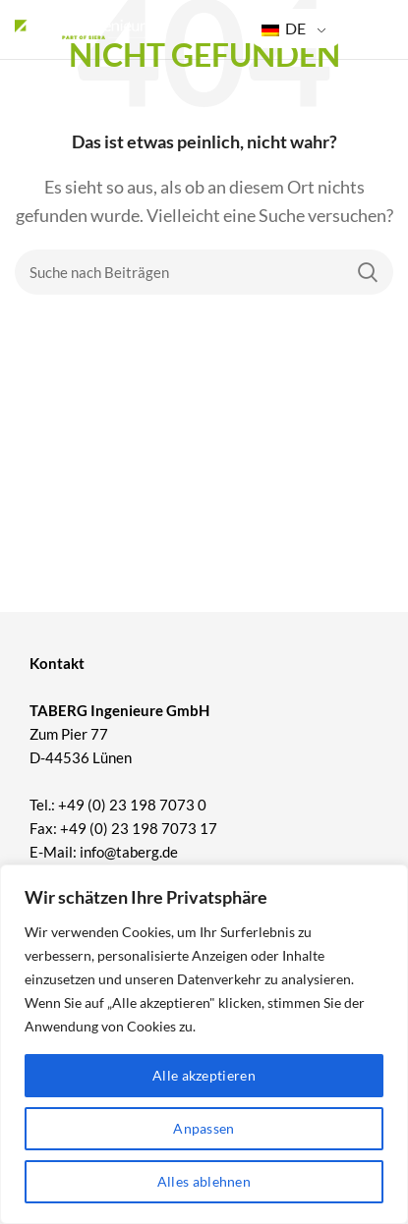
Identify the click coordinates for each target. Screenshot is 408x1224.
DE (284, 28)
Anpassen (203, 1128)
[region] (204, 1044)
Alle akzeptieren (204, 1075)
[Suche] (204, 272)
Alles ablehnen (204, 1181)
